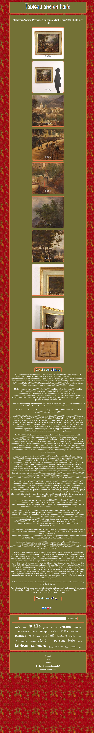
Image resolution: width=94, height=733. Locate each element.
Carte (48, 659)
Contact (48, 663)
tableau (21, 645)
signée (51, 647)
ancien (65, 626)
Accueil (48, 656)
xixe (31, 635)
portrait (48, 635)
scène (16, 641)
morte (72, 635)
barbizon (74, 631)
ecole (73, 646)
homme (54, 627)
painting (61, 635)
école (50, 642)
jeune (79, 647)
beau (67, 647)
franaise (77, 627)
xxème (34, 631)
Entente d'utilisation (48, 669)
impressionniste (23, 632)
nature (54, 631)
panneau (20, 635)
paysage (60, 640)
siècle (79, 641)
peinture (38, 646)
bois (24, 628)
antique (44, 631)
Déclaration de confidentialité (48, 666)
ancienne (33, 641)
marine (59, 646)
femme (65, 631)
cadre (17, 627)
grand (38, 636)
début (79, 636)
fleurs (45, 627)
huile (35, 626)
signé (42, 640)
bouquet (24, 641)
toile (71, 640)
